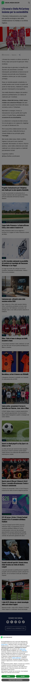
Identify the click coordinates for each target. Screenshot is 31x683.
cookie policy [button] (23, 649)
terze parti (24, 650)
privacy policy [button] (4, 644)
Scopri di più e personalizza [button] (15, 680)
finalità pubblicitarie (16, 657)
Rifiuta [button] (8, 676)
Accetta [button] (23, 676)
